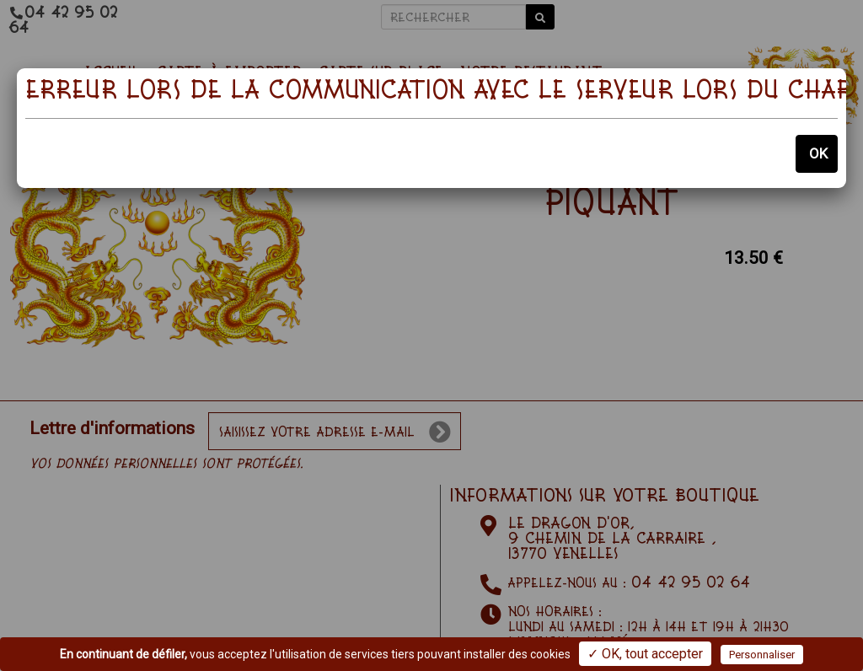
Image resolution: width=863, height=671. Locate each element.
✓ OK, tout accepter (645, 654)
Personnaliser (762, 654)
